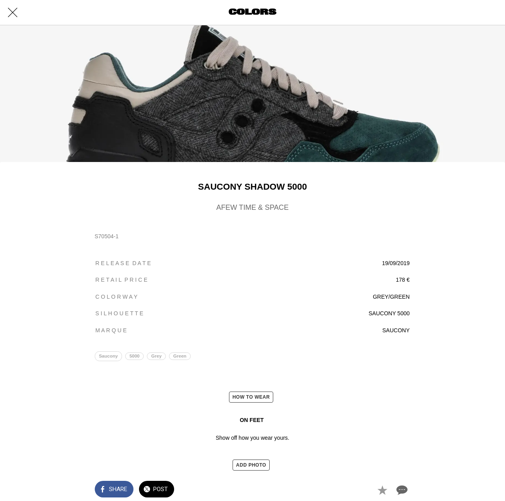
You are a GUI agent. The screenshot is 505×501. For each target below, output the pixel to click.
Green (179, 356)
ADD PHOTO (251, 465)
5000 (135, 356)
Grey (156, 356)
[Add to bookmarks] (382, 489)
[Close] (12, 12)
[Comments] (401, 489)
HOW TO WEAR (251, 397)
